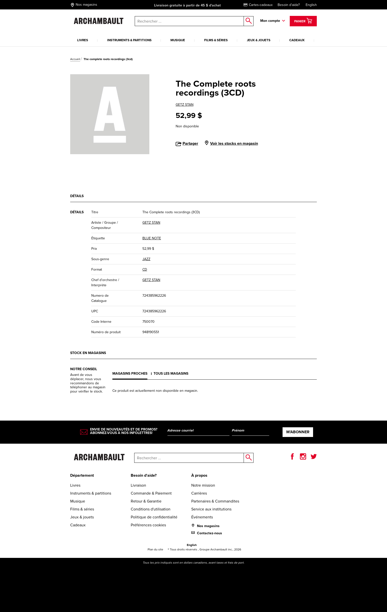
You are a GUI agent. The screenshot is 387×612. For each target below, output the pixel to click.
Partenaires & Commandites (215, 501)
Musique (177, 40)
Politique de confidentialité (154, 517)
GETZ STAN (185, 104)
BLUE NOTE (151, 238)
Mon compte (270, 20)
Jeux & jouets (258, 40)
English (311, 4)
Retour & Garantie (146, 501)
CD (144, 269)
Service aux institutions (211, 509)
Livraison (138, 485)
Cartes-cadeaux (258, 4)
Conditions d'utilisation (150, 509)
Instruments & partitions (129, 40)
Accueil (75, 59)
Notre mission (203, 485)
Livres (82, 40)
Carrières (199, 493)
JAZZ (146, 259)
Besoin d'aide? (289, 4)
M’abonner (297, 432)
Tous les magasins (171, 373)
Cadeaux (297, 40)
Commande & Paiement (151, 493)
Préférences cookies (148, 525)
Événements (202, 517)
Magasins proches (129, 373)
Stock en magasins (88, 353)
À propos (199, 475)
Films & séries (216, 40)
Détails (77, 196)
